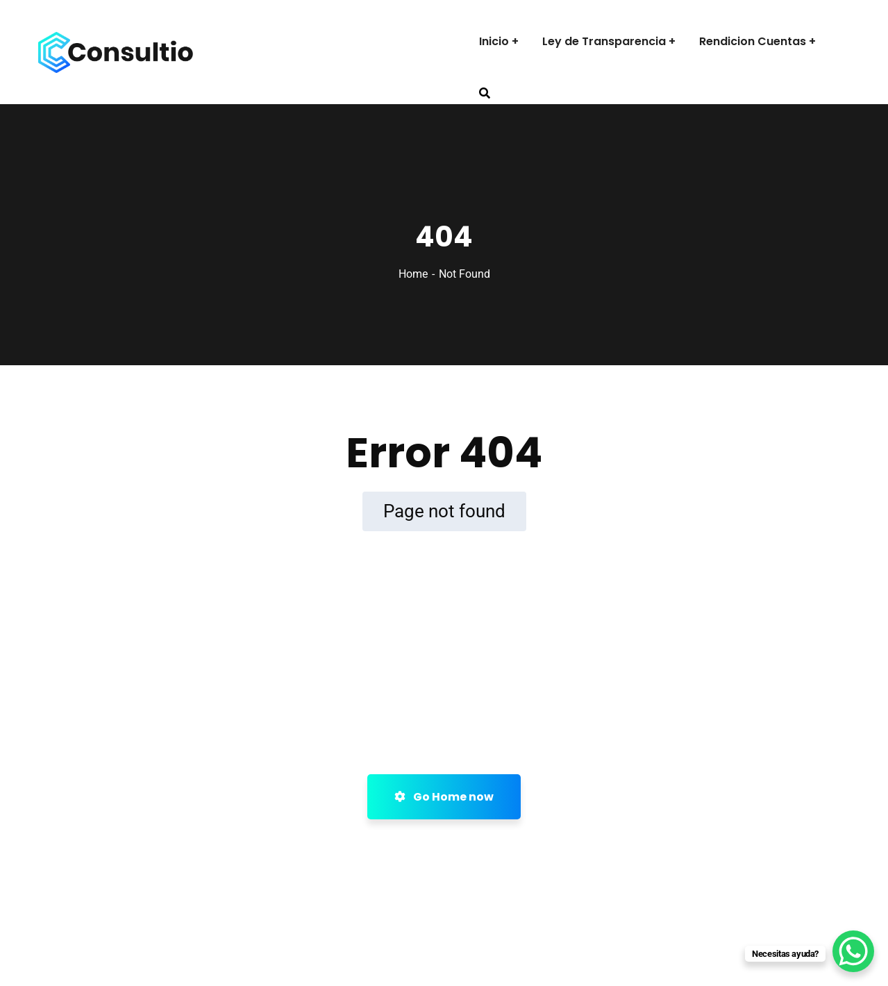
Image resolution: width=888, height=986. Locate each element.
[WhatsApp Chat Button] (853, 951)
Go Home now (444, 797)
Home (413, 274)
